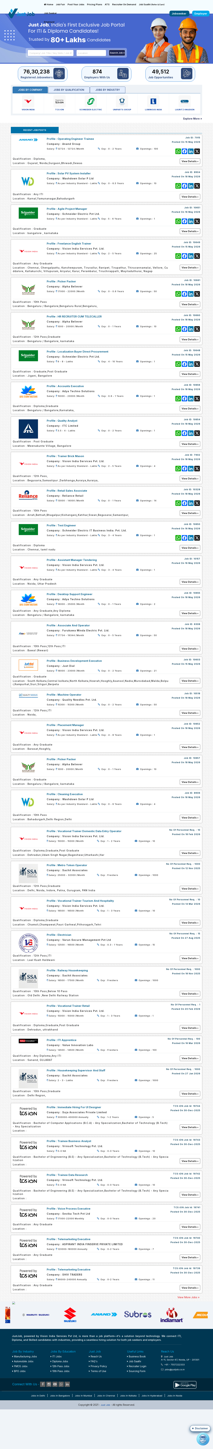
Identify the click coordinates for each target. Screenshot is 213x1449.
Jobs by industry (107, 89)
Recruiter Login (136, 1403)
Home (48, 4)
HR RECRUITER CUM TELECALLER (80, 316)
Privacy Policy (98, 1403)
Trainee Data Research (73, 1175)
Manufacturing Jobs (24, 1394)
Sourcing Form (136, 1408)
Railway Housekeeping (73, 970)
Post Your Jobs (76, 4)
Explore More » (192, 118)
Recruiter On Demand (124, 4)
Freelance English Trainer (74, 243)
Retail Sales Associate (72, 490)
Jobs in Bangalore (60, 1433)
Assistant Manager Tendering (77, 560)
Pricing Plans (94, 4)
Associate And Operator (74, 625)
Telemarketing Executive (74, 1239)
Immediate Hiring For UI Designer (79, 1107)
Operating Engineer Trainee (76, 138)
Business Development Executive (80, 660)
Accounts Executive (71, 386)
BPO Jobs (19, 1408)
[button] (200, 1428)
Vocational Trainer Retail (74, 1005)
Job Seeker (50, 13)
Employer (49, 21)
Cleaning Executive (70, 794)
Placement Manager (71, 725)
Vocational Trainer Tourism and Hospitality (86, 900)
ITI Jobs (56, 1394)
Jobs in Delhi (38, 1433)
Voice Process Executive (74, 1208)
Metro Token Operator (72, 865)
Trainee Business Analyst (74, 1141)
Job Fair (60, 4)
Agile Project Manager (72, 208)
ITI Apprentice (67, 1040)
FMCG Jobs (19, 1403)
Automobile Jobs (22, 1399)
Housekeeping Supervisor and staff (81, 1070)
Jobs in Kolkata (128, 1433)
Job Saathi (152, 4)
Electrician (64, 934)
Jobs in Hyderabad (152, 1433)
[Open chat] (202, 1439)
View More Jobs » (188, 1297)
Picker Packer (67, 281)
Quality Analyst (67, 420)
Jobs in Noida (174, 1433)
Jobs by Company (30, 89)
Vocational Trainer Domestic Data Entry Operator (89, 831)
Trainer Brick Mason (71, 456)
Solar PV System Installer (74, 173)
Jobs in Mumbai (83, 1433)
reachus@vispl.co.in (185, 1415)
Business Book (136, 1394)
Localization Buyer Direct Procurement (83, 351)
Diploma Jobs (59, 1399)
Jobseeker (179, 13)
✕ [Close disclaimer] (206, 1379)
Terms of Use (97, 1408)
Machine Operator (69, 694)
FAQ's (93, 1399)
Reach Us (95, 1394)
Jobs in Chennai (106, 1433)
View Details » (190, 853)
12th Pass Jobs (60, 1403)
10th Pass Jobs (60, 1408)
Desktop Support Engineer (75, 594)
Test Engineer (67, 525)
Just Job (106, 1442)
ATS (107, 4)
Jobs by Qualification (69, 89)
